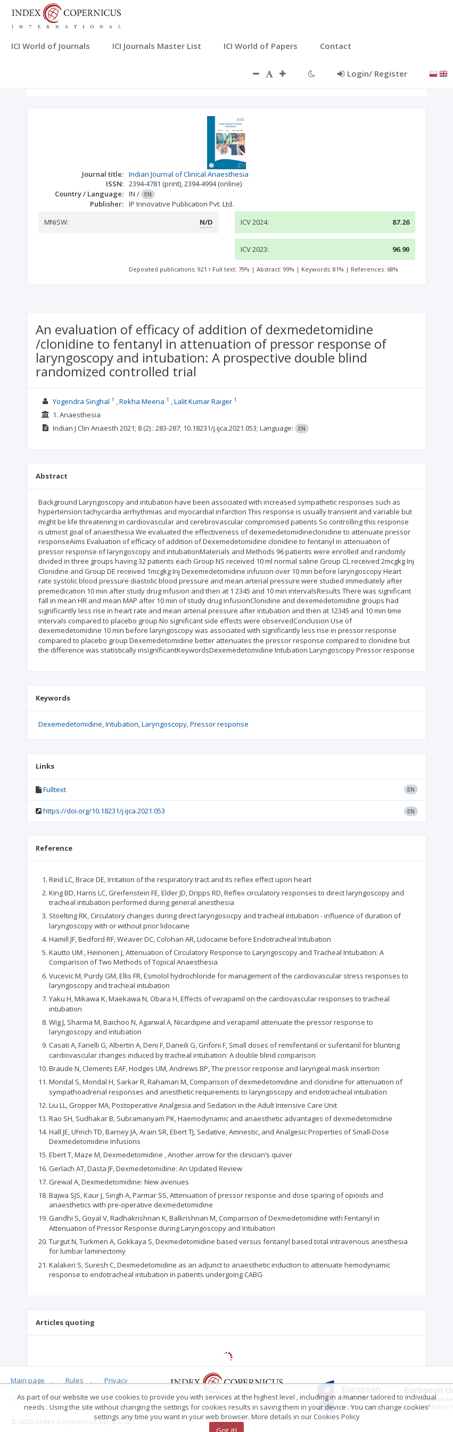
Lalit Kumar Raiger (203, 401)
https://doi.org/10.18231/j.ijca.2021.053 (104, 811)
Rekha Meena (141, 401)
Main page (28, 1380)
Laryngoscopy (164, 724)
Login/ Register (372, 73)
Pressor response (219, 724)
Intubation (121, 724)
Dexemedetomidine (70, 724)
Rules (74, 1380)
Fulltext (54, 789)
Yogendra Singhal (81, 401)
